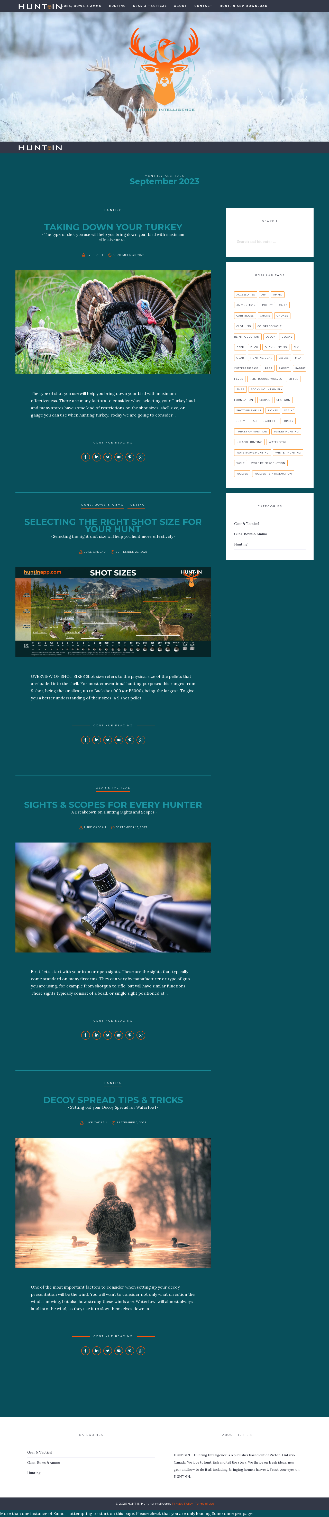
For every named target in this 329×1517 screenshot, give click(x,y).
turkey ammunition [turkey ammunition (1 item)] (251, 431)
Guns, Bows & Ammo (102, 504)
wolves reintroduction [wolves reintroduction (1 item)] (273, 473)
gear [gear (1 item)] (240, 357)
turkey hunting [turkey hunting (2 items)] (286, 431)
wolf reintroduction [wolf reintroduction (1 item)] (268, 463)
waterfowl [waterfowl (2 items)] (278, 442)
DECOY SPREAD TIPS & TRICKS (113, 1100)
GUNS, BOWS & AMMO (81, 6)
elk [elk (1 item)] (296, 347)
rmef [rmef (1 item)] (240, 389)
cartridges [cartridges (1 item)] (245, 315)
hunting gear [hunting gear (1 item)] (261, 357)
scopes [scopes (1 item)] (265, 400)
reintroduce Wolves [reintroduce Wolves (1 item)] (266, 378)
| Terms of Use (204, 1503)
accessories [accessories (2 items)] (245, 294)
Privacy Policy (182, 1503)
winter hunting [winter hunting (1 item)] (288, 452)
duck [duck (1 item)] (254, 347)
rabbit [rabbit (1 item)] (284, 368)
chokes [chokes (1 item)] (282, 315)
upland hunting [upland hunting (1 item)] (249, 442)
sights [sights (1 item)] (273, 410)
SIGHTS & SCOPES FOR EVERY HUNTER (113, 804)
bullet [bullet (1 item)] (267, 305)
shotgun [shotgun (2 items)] (283, 400)
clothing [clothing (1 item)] (243, 326)
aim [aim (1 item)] (264, 294)
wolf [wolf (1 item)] (240, 463)
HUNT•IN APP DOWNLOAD (244, 6)
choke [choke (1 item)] (265, 315)
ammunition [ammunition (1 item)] (246, 305)
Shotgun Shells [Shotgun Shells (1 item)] (248, 410)
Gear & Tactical (150, 6)
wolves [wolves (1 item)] (242, 473)
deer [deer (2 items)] (240, 347)
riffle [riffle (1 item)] (293, 378)
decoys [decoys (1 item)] (286, 336)
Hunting (117, 6)
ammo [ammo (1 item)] (277, 294)
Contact (203, 6)
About (180, 6)
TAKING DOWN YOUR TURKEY (113, 227)
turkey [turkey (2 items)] (287, 421)
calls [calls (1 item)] (283, 305)
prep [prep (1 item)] (268, 368)
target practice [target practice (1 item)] (263, 421)
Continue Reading (113, 442)
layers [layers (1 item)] (284, 357)
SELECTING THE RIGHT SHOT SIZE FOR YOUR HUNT (113, 525)
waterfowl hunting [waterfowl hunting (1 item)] (252, 452)
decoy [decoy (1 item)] (270, 336)
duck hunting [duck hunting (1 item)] (276, 347)
